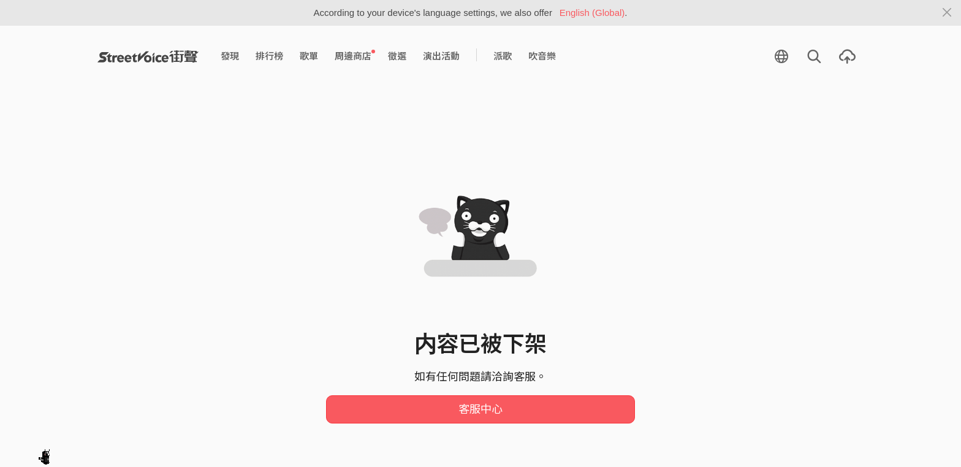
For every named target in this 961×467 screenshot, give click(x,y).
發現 (230, 56)
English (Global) (592, 12)
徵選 (397, 56)
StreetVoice (148, 56)
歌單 (309, 56)
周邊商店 (355, 56)
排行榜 (269, 56)
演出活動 (441, 56)
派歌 (502, 56)
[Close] (947, 13)
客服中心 (480, 409)
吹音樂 (542, 56)
